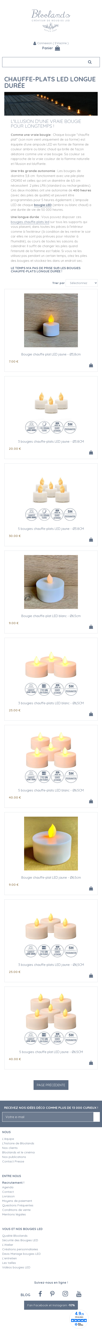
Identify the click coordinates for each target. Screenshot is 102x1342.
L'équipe (8, 1139)
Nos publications (14, 1157)
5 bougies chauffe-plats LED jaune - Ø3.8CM (51, 528)
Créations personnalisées (20, 1249)
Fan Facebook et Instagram (51, 1305)
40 (15, 797)
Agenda (7, 1187)
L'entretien (9, 1258)
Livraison (8, 1196)
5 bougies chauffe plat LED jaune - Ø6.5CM (51, 1051)
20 (15, 449)
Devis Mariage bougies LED (21, 1254)
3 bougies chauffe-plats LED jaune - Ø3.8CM (51, 441)
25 (14, 710)
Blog (25, 1294)
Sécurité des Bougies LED (20, 1240)
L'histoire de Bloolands (18, 1143)
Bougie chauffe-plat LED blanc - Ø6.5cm (51, 615)
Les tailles (9, 1263)
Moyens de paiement (17, 1201)
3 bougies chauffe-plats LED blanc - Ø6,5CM (51, 703)
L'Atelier (7, 1245)
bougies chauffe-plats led (30, 222)
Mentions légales (14, 1214)
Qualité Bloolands (15, 1236)
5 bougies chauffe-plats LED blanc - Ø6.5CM (51, 790)
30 (15, 536)
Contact (8, 1192)
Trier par (58, 283)
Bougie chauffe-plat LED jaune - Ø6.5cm (51, 877)
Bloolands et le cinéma (18, 1152)
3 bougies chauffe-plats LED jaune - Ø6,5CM (51, 964)
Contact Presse (13, 1161)
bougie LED (43, 205)
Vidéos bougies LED (16, 1267)
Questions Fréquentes (17, 1205)
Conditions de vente (16, 1210)
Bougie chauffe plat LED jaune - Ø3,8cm (51, 354)
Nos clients (10, 1148)
